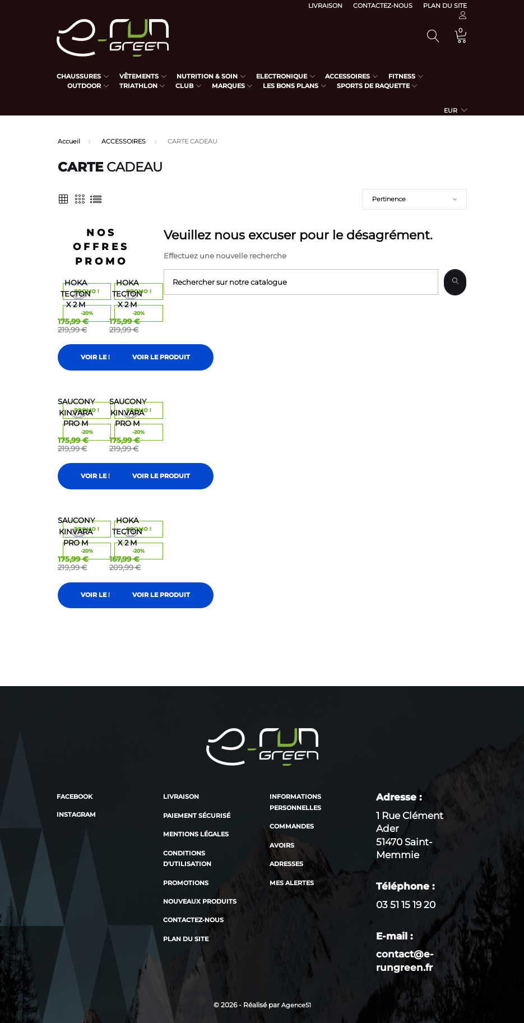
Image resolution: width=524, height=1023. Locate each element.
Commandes (292, 826)
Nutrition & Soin (207, 76)
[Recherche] (301, 282)
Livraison (325, 6)
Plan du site (445, 6)
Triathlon (138, 86)
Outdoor (84, 86)
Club (184, 86)
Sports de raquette (373, 86)
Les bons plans (290, 86)
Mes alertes (292, 883)
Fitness (401, 76)
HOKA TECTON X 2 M (76, 293)
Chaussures (79, 76)
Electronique (281, 76)
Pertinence (389, 199)
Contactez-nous (382, 6)
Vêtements (139, 76)
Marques (228, 86)
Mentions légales (196, 834)
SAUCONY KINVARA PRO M (76, 412)
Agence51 (296, 1005)
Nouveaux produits (200, 901)
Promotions (185, 883)
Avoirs (282, 845)
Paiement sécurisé (196, 816)
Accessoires (347, 76)
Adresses (286, 864)
